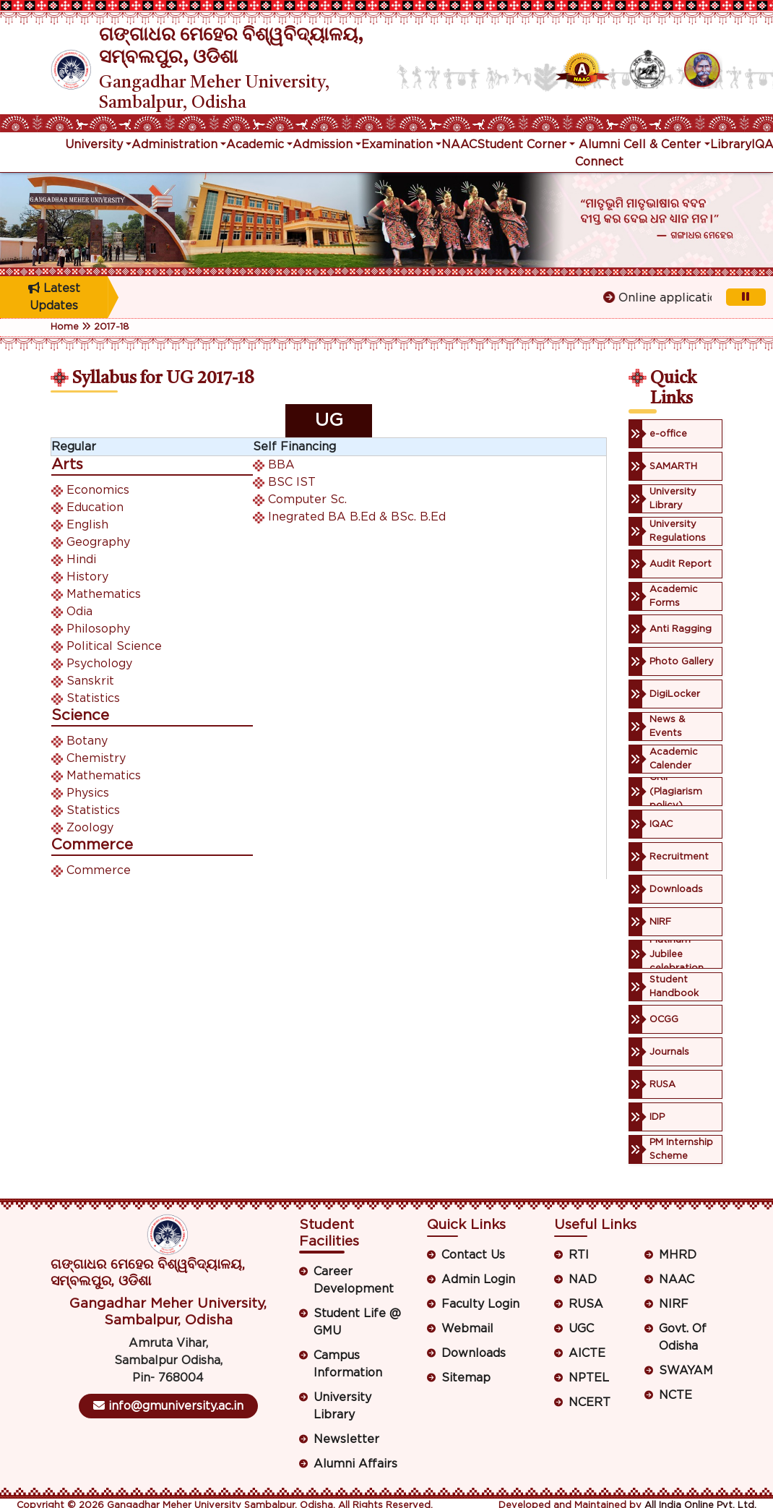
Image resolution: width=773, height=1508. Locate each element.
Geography (98, 542)
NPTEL (589, 1378)
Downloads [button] (473, 1353)
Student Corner (521, 144)
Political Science (114, 646)
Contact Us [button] (473, 1255)
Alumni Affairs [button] (355, 1464)
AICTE (587, 1353)
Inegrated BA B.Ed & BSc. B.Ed (357, 517)
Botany (87, 741)
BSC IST (292, 482)
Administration (174, 144)
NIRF (673, 1304)
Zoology (89, 828)
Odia (79, 611)
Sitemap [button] (466, 1378)
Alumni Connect (599, 153)
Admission (323, 144)
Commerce (98, 870)
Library (730, 144)
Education (95, 507)
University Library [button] (342, 1406)
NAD (583, 1279)
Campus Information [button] (348, 1364)
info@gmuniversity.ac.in (168, 1406)
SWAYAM (686, 1370)
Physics (87, 793)
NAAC (459, 144)
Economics (97, 490)
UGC (581, 1329)
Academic (255, 144)
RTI (579, 1255)
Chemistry (96, 758)
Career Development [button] (354, 1280)
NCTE (675, 1395)
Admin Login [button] (478, 1279)
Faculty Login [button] (480, 1304)
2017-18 (111, 327)
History (87, 577)
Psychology (99, 663)
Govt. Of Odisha (683, 1337)
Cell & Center (662, 144)
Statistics (93, 698)
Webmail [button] (467, 1329)
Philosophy (98, 629)
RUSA (586, 1304)
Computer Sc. (307, 499)
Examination (397, 144)
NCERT (589, 1402)
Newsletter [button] (346, 1439)
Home (65, 327)
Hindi (81, 559)
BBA (281, 465)
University (94, 144)
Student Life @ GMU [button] (357, 1322)
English (87, 525)
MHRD (677, 1255)
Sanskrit (90, 681)
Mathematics (103, 594)
